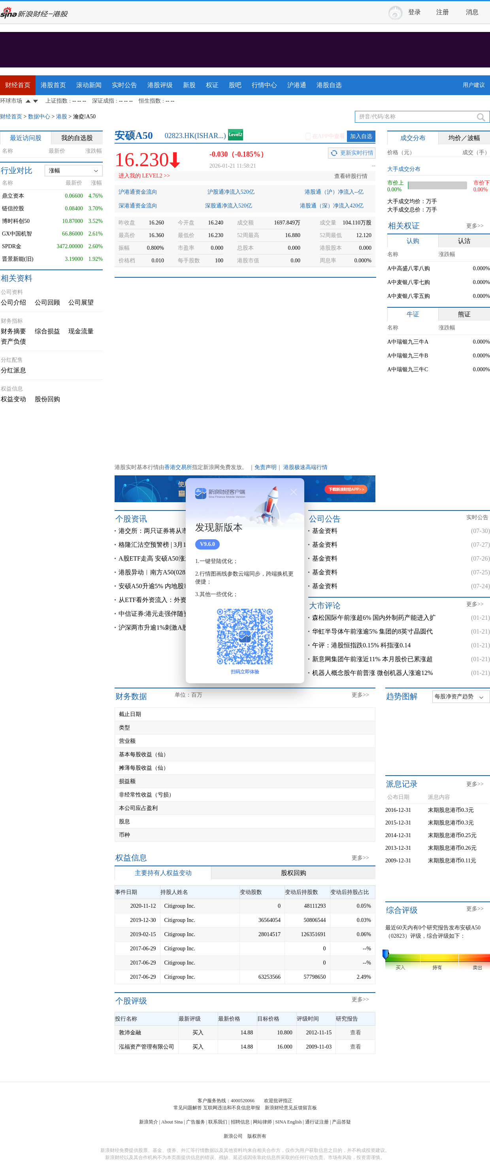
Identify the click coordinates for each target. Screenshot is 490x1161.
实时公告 (124, 85)
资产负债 (13, 341)
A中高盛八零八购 (408, 268)
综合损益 (47, 331)
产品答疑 (341, 1122)
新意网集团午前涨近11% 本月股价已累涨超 (372, 659)
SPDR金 (11, 246)
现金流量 (81, 331)
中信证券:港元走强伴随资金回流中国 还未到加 (183, 613)
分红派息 (13, 370)
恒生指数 (150, 101)
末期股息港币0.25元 (452, 835)
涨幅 (54, 171)
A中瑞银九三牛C (407, 369)
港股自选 (329, 85)
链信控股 (13, 208)
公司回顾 (47, 302)
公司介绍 (13, 302)
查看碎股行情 (351, 176)
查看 (355, 1033)
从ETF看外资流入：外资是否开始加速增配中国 (184, 599)
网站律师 (262, 1122)
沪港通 (296, 85)
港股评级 (160, 85)
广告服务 (195, 1122)
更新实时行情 (356, 153)
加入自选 (361, 136)
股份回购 (47, 399)
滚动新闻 (89, 85)
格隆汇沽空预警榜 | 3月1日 (155, 544)
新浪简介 (148, 1122)
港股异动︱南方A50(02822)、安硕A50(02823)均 (184, 572)
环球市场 (11, 101)
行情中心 (264, 85)
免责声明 (265, 467)
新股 (189, 85)
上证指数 (56, 101)
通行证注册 (317, 1122)
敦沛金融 (130, 1033)
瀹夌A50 (84, 117)
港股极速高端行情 (305, 467)
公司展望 (81, 302)
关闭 (293, 491)
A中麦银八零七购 (408, 282)
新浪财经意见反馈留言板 (291, 1108)
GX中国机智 (17, 234)
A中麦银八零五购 (408, 296)
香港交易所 (178, 467)
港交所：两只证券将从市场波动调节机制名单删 (185, 530)
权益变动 (13, 399)
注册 (442, 12)
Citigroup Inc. (180, 906)
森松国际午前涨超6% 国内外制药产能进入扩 (374, 617)
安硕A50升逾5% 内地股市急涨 (161, 586)
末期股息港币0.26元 (452, 848)
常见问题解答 (187, 1108)
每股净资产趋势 (454, 696)
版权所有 (256, 1136)
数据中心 (39, 117)
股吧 (235, 85)
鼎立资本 (13, 196)
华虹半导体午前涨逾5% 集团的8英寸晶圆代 (372, 631)
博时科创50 (16, 221)
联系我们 (217, 1122)
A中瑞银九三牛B (407, 356)
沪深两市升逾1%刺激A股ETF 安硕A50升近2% (182, 627)
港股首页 (53, 85)
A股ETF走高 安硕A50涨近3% (159, 558)
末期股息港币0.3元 (451, 810)
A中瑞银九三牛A (407, 342)
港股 (61, 117)
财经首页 (17, 85)
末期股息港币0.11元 (452, 861)
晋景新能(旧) (17, 259)
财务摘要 (13, 331)
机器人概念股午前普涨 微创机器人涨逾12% (372, 672)
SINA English (288, 1122)
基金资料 (324, 530)
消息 (472, 12)
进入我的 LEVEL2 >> (144, 176)
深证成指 (103, 101)
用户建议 (474, 85)
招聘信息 (240, 1122)
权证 (212, 85)
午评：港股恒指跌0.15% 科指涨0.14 (361, 645)
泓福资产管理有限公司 (146, 1047)
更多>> (475, 226)
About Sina (172, 1122)
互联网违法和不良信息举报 (231, 1108)
